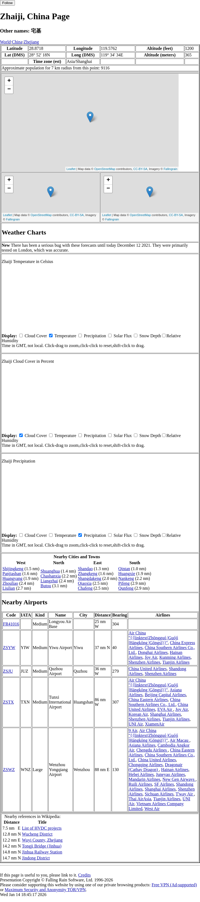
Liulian (8, 588)
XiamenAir (154, 724)
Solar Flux (123, 335)
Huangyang (12, 578)
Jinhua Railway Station (42, 852)
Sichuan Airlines (159, 794)
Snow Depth (150, 335)
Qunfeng (126, 588)
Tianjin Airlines (175, 662)
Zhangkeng (87, 573)
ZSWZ (9, 769)
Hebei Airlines (141, 774)
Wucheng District (37, 834)
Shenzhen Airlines (144, 662)
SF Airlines (164, 784)
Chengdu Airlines (152, 750)
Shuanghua (50, 571)
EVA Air (165, 709)
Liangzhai (49, 581)
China (17, 42)
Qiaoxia (85, 583)
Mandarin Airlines (144, 779)
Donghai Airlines (153, 652)
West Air (152, 808)
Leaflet (71, 169)
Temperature (65, 335)
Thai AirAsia (139, 799)
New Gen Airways (178, 779)
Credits (84, 875)
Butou (45, 585)
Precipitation (95, 335)
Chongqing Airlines (145, 764)
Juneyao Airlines (170, 774)
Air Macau (179, 740)
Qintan (124, 568)
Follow (7, 3)
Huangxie (126, 573)
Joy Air (151, 657)
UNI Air (135, 724)
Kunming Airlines (175, 657)
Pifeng (124, 583)
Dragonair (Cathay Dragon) (155, 767)
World (5, 42)
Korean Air (138, 714)
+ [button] (9, 81)
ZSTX (8, 702)
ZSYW (9, 647)
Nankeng (126, 578)
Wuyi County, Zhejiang (42, 840)
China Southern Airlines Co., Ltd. (154, 702)
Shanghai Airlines (165, 714)
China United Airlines (147, 668)
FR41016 (11, 624)
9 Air (132, 730)
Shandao (85, 568)
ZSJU (8, 671)
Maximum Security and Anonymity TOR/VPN (45, 889)
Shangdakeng (89, 578)
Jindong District (36, 858)
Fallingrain (171, 169)
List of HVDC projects (42, 828)
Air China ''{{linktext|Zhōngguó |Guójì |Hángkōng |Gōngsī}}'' (153, 638)
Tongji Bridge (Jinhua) (42, 846)
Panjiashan (11, 573)
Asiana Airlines (141, 745)
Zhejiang (31, 42)
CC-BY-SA (140, 169)
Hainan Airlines (174, 769)
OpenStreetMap (104, 169)
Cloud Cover (36, 335)
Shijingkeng (12, 568)
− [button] (9, 89)
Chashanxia (50, 576)
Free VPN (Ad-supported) (174, 884)
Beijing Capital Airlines (165, 694)
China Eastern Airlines (148, 699)
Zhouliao (10, 583)
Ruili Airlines (140, 784)
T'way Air (185, 794)
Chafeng (85, 588)
